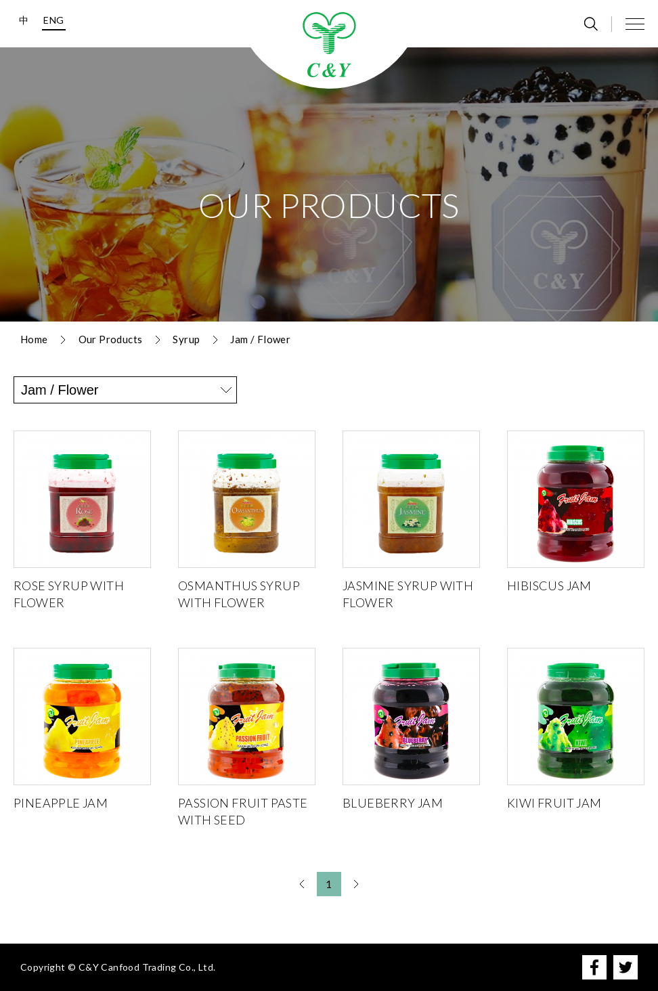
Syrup (186, 339)
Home (34, 339)
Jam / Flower (260, 339)
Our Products (111, 339)
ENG (53, 20)
